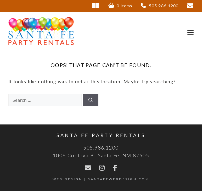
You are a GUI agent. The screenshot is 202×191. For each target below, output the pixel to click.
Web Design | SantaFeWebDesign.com (101, 179)
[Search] (90, 100)
